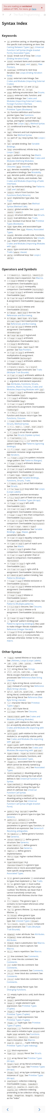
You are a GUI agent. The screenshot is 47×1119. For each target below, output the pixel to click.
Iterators (15, 454)
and (28, 64)
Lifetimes (15, 660)
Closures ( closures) (18, 166)
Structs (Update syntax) (29, 435)
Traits (10, 200)
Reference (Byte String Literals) (25, 687)
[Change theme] (10, 15)
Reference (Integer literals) (19, 629)
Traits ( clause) (17, 252)
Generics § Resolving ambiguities (25, 829)
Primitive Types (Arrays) (29, 500)
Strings (31, 669)
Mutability (36, 172)
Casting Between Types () (20, 47)
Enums (41, 92)
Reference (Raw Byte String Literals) (24, 698)
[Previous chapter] (7, 1109)
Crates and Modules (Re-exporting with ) (24, 749)
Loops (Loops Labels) (30, 660)
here (34, 9)
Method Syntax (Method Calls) (23, 205)
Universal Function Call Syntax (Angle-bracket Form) (25, 50)
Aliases (27, 229)
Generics (11, 386)
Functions (28, 115)
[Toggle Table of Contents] (3, 15)
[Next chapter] (39, 1109)
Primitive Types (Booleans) (19, 109)
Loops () (23, 123)
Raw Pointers (25, 349)
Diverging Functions (16, 989)
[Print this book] (45, 14)
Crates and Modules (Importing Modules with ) (25, 388)
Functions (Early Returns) (18, 195)
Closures (27, 386)
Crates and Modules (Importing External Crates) (24, 99)
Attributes (15, 384)
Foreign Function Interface (19, 103)
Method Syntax (37, 123)
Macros (39, 278)
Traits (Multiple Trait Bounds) (24, 371)
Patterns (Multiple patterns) (20, 603)
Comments (33, 956)
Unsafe (41, 238)
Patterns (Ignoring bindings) (20, 623)
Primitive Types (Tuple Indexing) (22, 1045)
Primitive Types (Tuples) (18, 1014)
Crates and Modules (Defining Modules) (26, 159)
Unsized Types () (27, 921)
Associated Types (21, 53)
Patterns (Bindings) (16, 578)
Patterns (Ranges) (33, 460)
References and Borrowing (19, 315)
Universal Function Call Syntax (22, 791)
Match (38, 155)
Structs (41, 215)
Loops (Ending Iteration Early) (24, 57)
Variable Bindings (30, 477)
